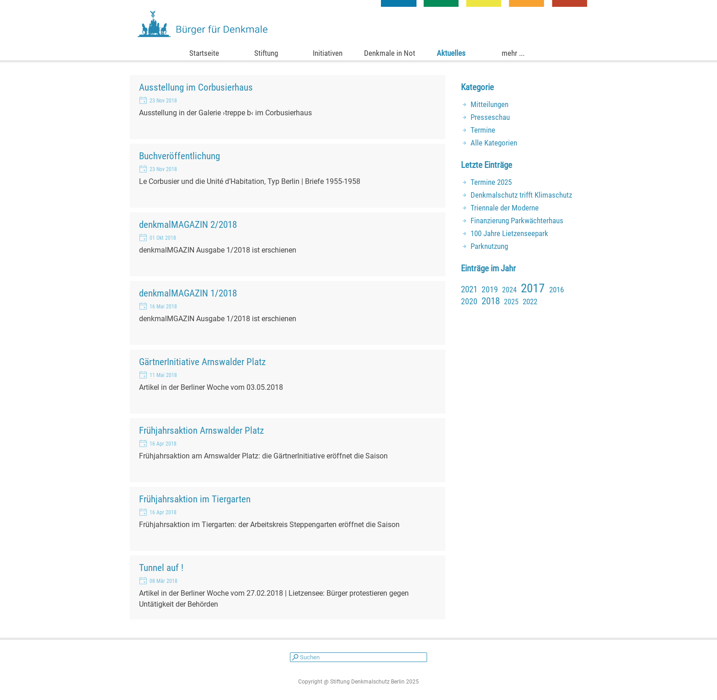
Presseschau (490, 117)
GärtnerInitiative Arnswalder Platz (202, 361)
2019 (490, 289)
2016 (556, 289)
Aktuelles (451, 53)
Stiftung (266, 53)
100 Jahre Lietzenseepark (509, 233)
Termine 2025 (491, 182)
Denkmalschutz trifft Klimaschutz (521, 194)
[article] (287, 107)
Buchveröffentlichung (179, 156)
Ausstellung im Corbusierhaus (196, 87)
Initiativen (327, 53)
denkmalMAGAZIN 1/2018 (188, 293)
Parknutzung (489, 246)
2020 (469, 301)
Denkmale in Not (389, 53)
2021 (469, 290)
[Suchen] (358, 657)
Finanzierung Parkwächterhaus (517, 220)
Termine (483, 130)
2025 (511, 301)
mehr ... (513, 53)
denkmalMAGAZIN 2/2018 (188, 224)
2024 (509, 289)
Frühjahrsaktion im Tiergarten (195, 499)
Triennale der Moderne (505, 207)
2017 (533, 288)
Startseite (204, 53)
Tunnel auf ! (161, 567)
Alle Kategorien (494, 142)
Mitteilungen (489, 104)
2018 (491, 301)
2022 (530, 301)
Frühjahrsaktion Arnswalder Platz (201, 430)
